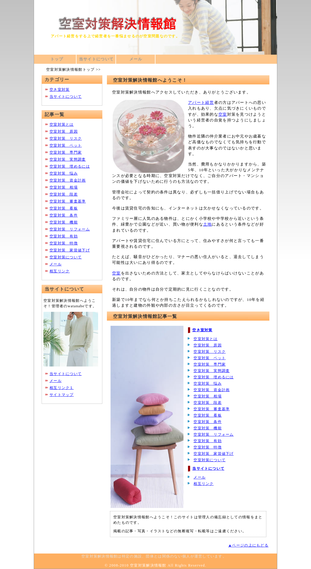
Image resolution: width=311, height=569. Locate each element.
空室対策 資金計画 (211, 390)
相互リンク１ (62, 388)
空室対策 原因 (207, 345)
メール (135, 59)
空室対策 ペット (209, 358)
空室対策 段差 (207, 402)
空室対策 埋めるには (213, 377)
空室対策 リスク (209, 351)
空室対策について (209, 460)
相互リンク (203, 484)
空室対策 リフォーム (213, 434)
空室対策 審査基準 (211, 409)
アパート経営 (201, 103)
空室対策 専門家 (209, 364)
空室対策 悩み (207, 383)
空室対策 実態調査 (211, 371)
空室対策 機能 (207, 428)
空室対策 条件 (207, 422)
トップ (56, 59)
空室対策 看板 (207, 415)
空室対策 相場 (207, 396)
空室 (222, 114)
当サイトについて (96, 59)
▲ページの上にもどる (248, 545)
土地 (207, 224)
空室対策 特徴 (207, 447)
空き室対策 (202, 330)
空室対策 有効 (207, 441)
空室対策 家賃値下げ (213, 453)
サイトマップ (62, 395)
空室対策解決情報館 (148, 565)
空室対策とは (205, 339)
